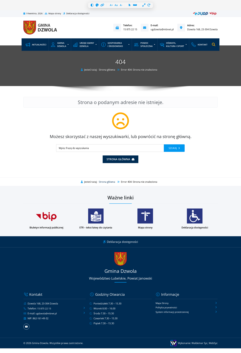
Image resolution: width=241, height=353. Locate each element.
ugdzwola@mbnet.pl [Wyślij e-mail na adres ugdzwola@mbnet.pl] (162, 31)
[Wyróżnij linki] (98, 6)
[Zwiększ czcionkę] (109, 6)
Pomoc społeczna (143, 46)
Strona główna (107, 71)
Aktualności (36, 46)
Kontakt (199, 46)
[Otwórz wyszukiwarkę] (213, 46)
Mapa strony (53, 15)
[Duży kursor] (132, 6)
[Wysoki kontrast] (85, 6)
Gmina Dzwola (58, 46)
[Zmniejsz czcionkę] (122, 6)
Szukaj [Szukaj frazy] (173, 149)
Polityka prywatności (167, 309)
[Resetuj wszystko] (156, 6)
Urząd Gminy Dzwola (83, 46)
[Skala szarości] (92, 6)
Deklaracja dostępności (76, 15)
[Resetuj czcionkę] (115, 6)
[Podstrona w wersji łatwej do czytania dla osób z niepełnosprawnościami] (96, 220)
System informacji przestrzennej (174, 314)
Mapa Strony (163, 304)
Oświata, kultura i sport (171, 46)
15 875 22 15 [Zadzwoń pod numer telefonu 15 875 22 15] (130, 31)
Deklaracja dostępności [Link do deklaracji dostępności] (120, 243)
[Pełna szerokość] (149, 6)
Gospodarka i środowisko (112, 46)
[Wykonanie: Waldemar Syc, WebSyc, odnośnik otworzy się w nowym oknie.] (170, 345)
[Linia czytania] (139, 6)
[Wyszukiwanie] (110, 149)
